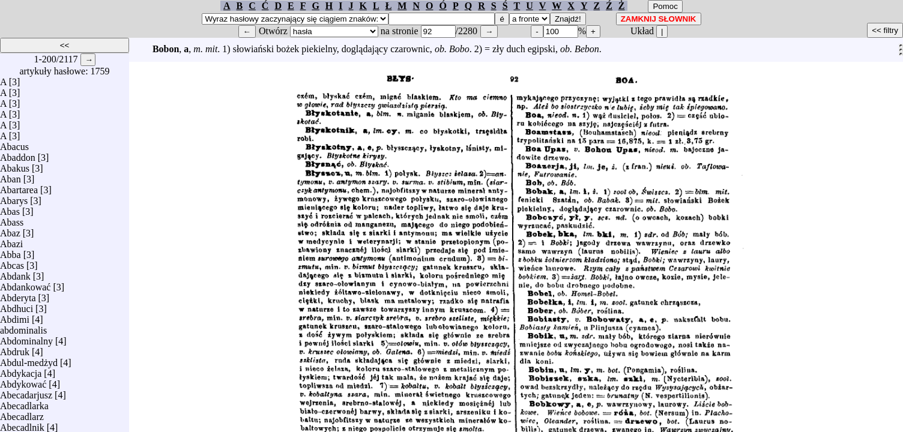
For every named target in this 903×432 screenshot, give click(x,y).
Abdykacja (20, 370)
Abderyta (18, 295)
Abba (10, 252)
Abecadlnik (22, 424)
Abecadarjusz (26, 392)
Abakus (14, 165)
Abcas (12, 262)
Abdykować (23, 381)
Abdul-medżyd (29, 360)
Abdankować (25, 284)
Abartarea (19, 187)
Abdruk (14, 349)
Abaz (10, 230)
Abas (10, 208)
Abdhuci (16, 306)
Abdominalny (26, 338)
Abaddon (17, 154)
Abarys (14, 198)
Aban (10, 176)
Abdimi (14, 316)
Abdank (15, 273)
